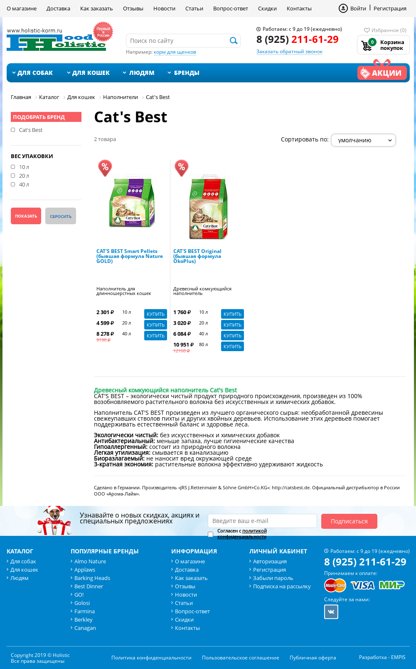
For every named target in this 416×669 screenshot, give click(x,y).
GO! (79, 594)
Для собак (35, 73)
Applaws (84, 569)
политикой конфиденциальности (242, 534)
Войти (358, 8)
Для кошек (91, 73)
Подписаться (349, 521)
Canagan (85, 628)
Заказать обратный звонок (289, 51)
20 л (24, 175)
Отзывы (133, 8)
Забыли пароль (273, 578)
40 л (24, 184)
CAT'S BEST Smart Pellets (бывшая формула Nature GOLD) (129, 257)
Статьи (194, 8)
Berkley (83, 619)
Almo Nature (90, 561)
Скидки (267, 8)
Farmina (84, 611)
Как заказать (96, 8)
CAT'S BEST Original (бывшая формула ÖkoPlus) (197, 257)
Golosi (82, 603)
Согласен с (242, 534)
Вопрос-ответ (230, 8)
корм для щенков (175, 51)
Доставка (58, 8)
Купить (156, 314)
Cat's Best (30, 129)
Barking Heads (92, 578)
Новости (164, 8)
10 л (24, 166)
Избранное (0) (389, 30)
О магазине (22, 8)
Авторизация (270, 561)
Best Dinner (88, 586)
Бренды (186, 73)
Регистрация (390, 8)
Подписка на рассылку (282, 586)
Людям (142, 73)
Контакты (299, 8)
